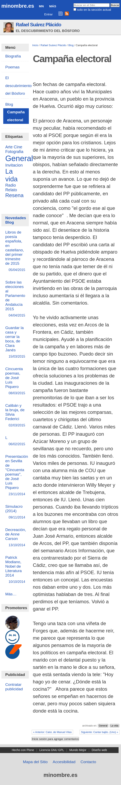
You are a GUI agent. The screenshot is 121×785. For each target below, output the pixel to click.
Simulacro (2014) (15, 512)
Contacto (88, 762)
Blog (71, 45)
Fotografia (14, 151)
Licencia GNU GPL (51, 750)
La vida (115, 725)
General (103, 725)
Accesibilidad (64, 762)
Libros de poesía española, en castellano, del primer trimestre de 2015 (15, 251)
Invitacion (14, 165)
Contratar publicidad (14, 686)
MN (41, 6)
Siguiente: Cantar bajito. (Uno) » (99, 732)
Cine (18, 146)
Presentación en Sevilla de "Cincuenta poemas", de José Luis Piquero (16, 475)
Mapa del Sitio (35, 762)
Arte (9, 147)
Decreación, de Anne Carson (15, 538)
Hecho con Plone (23, 750)
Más (52, 6)
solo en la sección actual (94, 9)
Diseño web (99, 750)
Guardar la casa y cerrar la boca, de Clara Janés (15, 342)
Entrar (48, 14)
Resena (14, 195)
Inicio (35, 45)
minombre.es (17, 6)
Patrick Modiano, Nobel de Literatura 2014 (15, 569)
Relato (11, 190)
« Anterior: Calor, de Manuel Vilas (52, 732)
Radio (10, 185)
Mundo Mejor (77, 750)
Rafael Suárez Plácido (38, 24)
